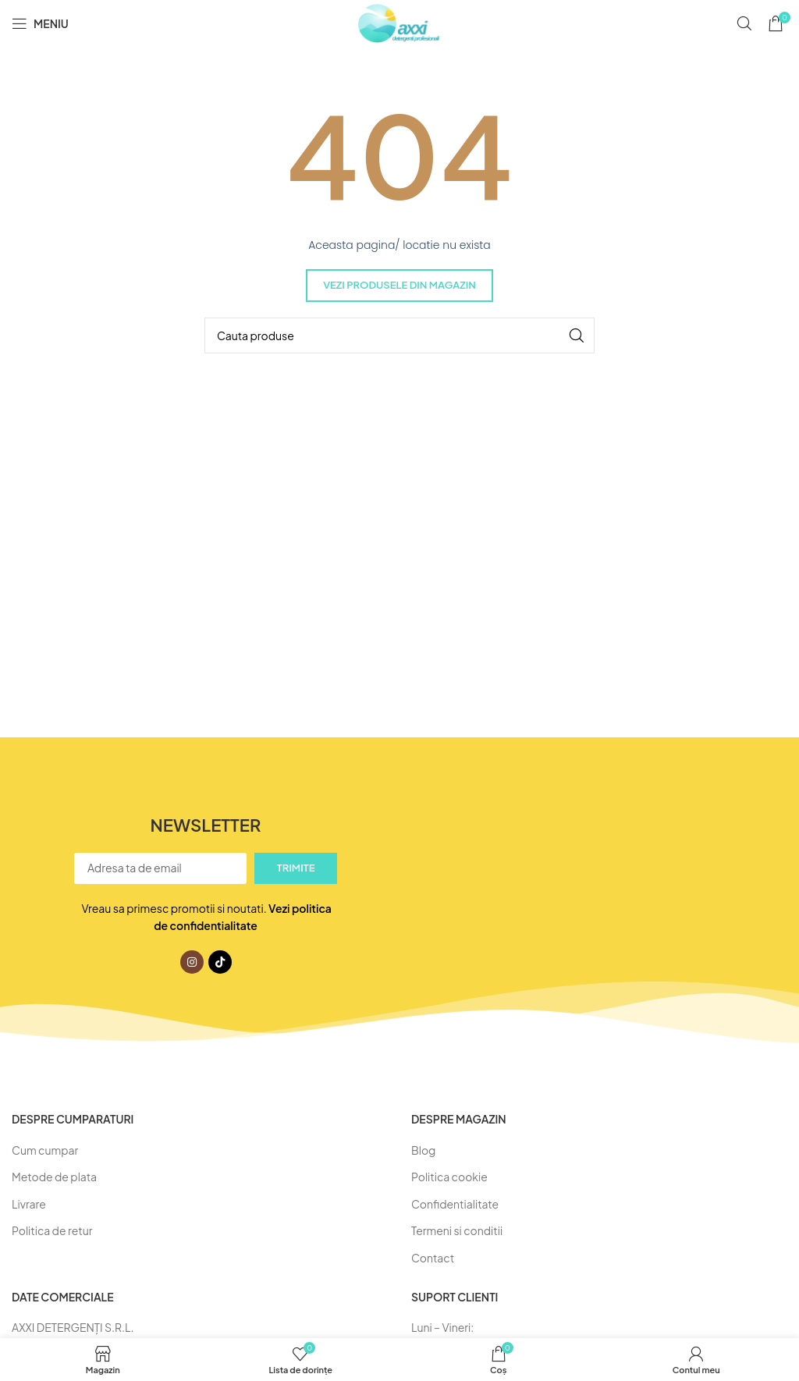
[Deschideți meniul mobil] (40, 23)
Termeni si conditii (456, 1230)
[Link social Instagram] (192, 962)
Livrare (29, 1204)
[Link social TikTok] (220, 962)
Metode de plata (54, 1177)
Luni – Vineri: (442, 1327)
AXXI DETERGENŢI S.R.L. (72, 1327)
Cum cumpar (45, 1150)
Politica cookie (449, 1177)
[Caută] (744, 23)
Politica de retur (52, 1230)
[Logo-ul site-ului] (399, 22)
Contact (432, 1258)
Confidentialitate (455, 1204)
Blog (423, 1150)
